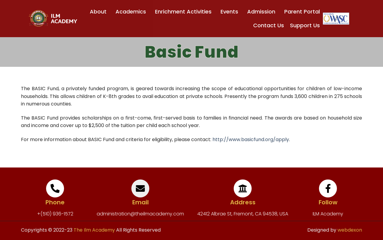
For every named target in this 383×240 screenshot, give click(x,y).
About (100, 11)
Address (243, 202)
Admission (262, 11)
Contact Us (268, 25)
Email (140, 202)
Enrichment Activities (185, 11)
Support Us (305, 25)
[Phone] (55, 188)
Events (231, 11)
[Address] (243, 188)
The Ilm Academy (93, 230)
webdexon (350, 230)
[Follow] (328, 188)
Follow (328, 202)
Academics (132, 11)
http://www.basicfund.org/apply (250, 139)
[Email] (140, 188)
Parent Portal (302, 11)
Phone (55, 202)
